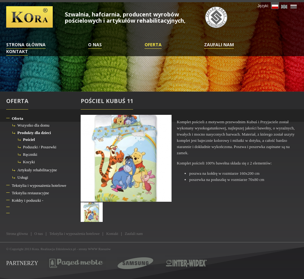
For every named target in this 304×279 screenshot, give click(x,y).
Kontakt (17, 51)
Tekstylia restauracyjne (30, 193)
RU (293, 5)
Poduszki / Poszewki (39, 147)
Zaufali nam (219, 44)
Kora (35, 249)
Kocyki (29, 162)
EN (284, 5)
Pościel (29, 139)
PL (275, 5)
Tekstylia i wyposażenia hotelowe (39, 185)
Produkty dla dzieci (34, 132)
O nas (95, 44)
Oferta (153, 44)
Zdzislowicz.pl (66, 249)
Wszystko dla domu (33, 125)
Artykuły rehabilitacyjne (37, 170)
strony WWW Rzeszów (95, 249)
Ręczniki (30, 154)
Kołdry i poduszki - (27, 200)
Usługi (22, 177)
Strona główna (26, 44)
